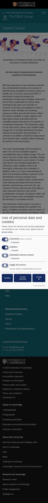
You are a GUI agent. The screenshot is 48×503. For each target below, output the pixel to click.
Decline (7, 278)
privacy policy (7, 232)
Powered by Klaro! (39, 285)
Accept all (39, 278)
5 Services (14, 258)
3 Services (14, 242)
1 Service (13, 250)
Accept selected (22, 278)
